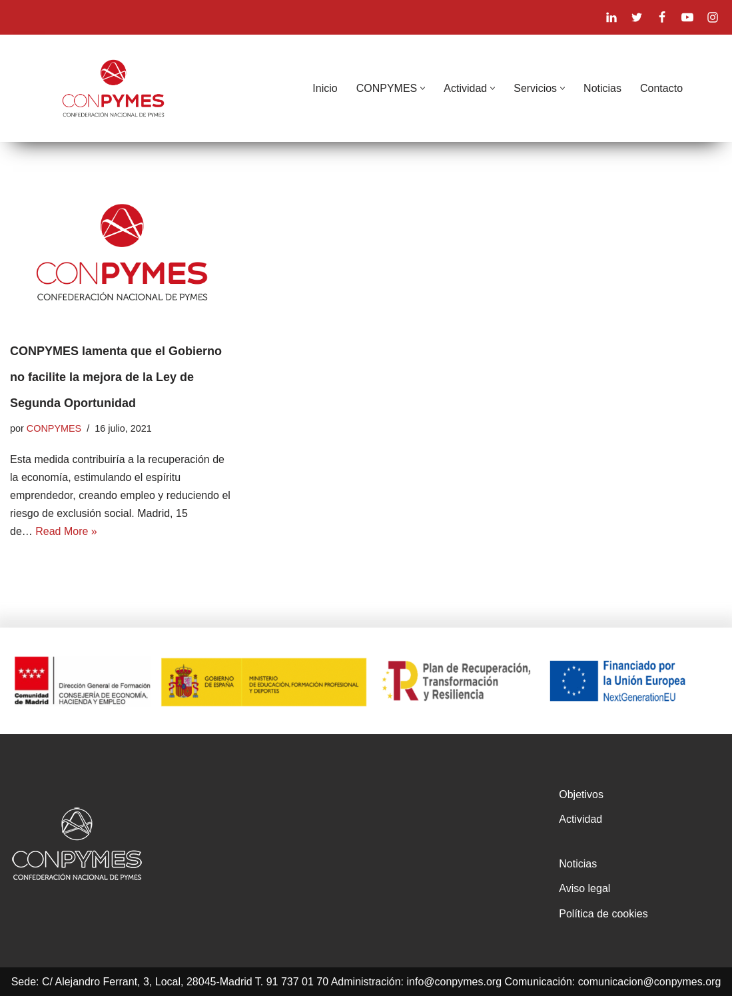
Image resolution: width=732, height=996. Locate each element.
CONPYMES (54, 428)
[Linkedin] (611, 17)
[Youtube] (687, 17)
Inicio (324, 88)
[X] (636, 17)
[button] (422, 88)
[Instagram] (712, 17)
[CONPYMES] (113, 88)
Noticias (602, 88)
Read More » (66, 531)
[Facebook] (662, 17)
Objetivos (581, 794)
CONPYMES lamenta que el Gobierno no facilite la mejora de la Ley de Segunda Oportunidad (116, 377)
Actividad (580, 819)
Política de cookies (603, 913)
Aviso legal (584, 888)
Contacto (661, 88)
